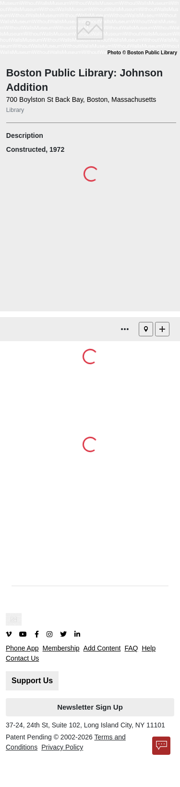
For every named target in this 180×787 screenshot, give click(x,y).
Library (15, 110)
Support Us (32, 680)
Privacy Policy (62, 747)
